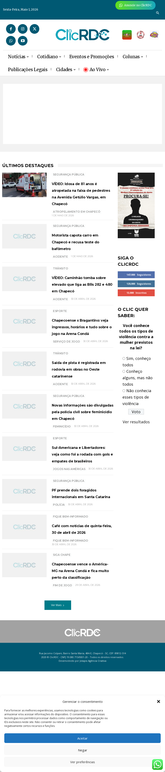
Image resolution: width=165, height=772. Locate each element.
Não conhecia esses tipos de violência (136, 397)
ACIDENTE (60, 270)
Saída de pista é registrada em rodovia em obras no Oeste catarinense (81, 405)
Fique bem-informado (70, 597)
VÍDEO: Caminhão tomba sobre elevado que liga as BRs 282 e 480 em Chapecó (82, 300)
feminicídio (62, 480)
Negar (82, 750)
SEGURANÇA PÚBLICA (68, 174)
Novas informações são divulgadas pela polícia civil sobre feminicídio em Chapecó (80, 458)
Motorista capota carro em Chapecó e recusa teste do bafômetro (80, 251)
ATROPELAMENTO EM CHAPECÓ (76, 218)
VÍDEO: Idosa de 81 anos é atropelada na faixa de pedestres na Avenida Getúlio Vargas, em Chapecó (82, 196)
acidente (60, 319)
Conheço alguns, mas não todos (137, 378)
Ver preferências (82, 762)
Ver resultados (136, 421)
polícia (59, 585)
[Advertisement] (82, 114)
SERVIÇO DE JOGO (66, 375)
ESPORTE (60, 331)
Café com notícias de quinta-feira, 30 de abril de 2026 (82, 612)
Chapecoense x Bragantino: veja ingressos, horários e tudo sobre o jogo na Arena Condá (81, 353)
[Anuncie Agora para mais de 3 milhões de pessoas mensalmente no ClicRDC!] (135, 5)
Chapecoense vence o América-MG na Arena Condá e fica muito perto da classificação (81, 664)
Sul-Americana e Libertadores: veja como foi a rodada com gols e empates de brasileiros (81, 514)
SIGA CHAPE (61, 641)
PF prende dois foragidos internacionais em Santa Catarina (77, 566)
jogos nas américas (69, 536)
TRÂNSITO (60, 281)
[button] (158, 701)
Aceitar (82, 738)
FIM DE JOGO (62, 686)
